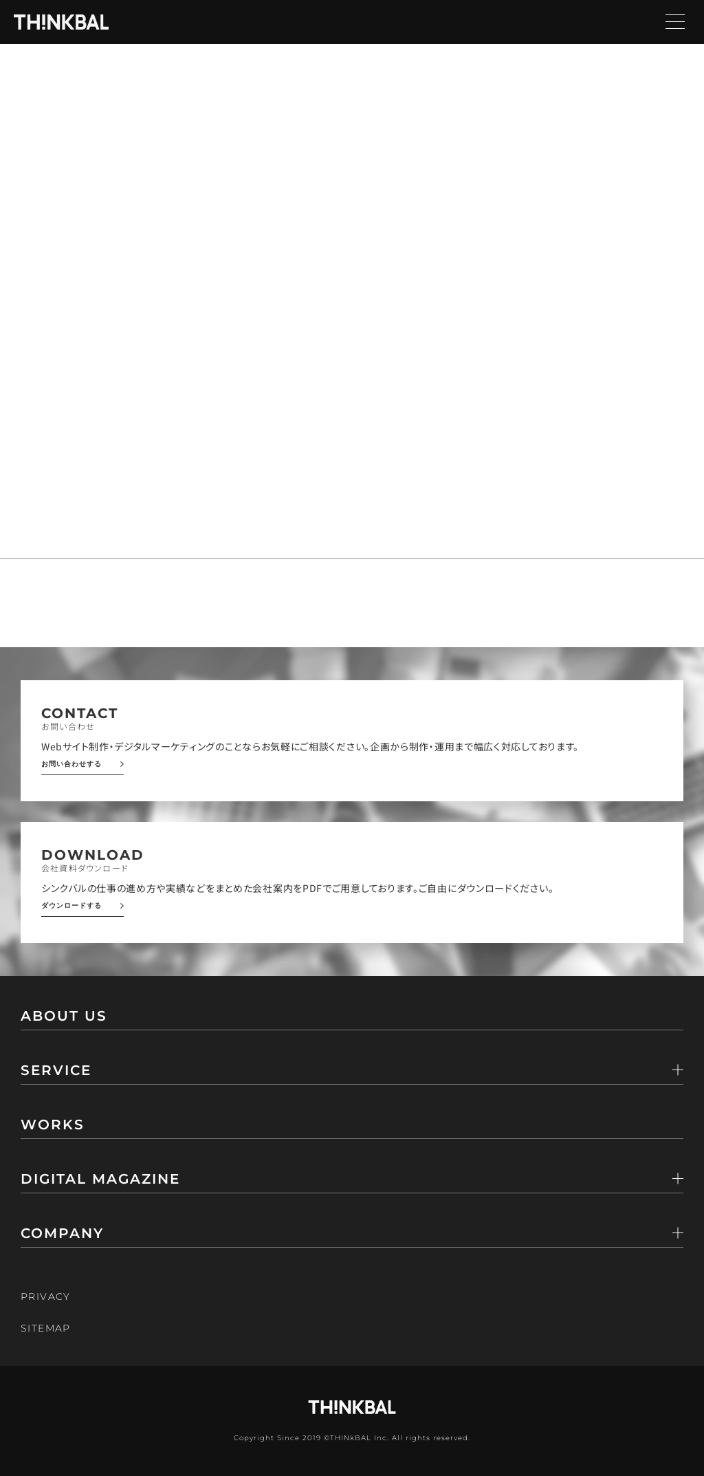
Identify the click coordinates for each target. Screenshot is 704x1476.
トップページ (82, 229)
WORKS (53, 1125)
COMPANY (62, 1233)
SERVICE (56, 1070)
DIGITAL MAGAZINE (100, 1179)
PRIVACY (46, 1296)
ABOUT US (64, 1016)
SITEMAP (46, 1328)
